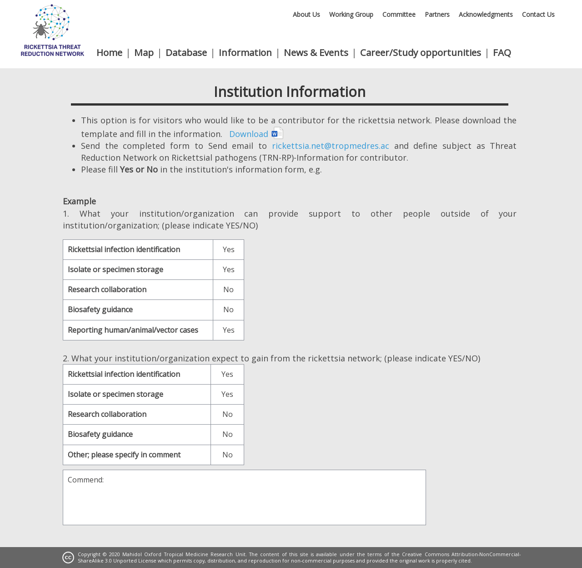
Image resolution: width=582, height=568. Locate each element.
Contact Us (538, 14)
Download (256, 133)
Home (109, 52)
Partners (437, 14)
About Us (306, 14)
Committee (399, 14)
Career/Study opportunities (420, 52)
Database (186, 52)
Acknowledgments (486, 14)
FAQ (502, 52)
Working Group (351, 14)
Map (144, 52)
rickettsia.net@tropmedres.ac (330, 145)
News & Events (316, 52)
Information (245, 52)
